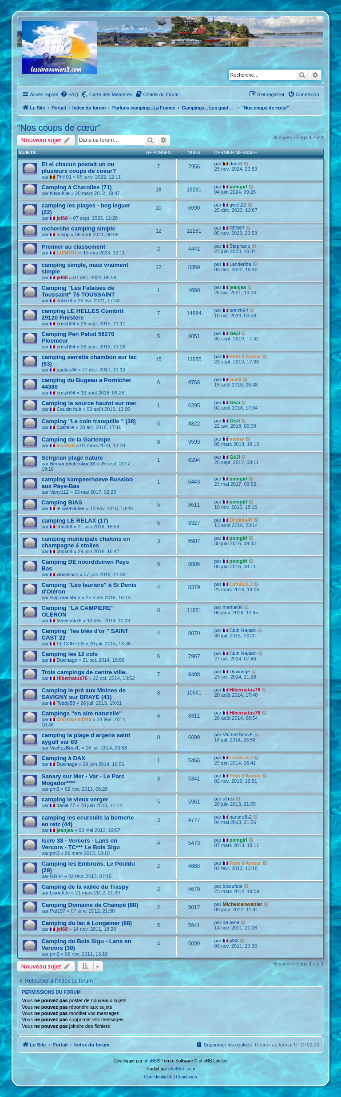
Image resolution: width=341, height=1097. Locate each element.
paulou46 (66, 369)
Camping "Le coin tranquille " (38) (88, 421)
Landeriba (240, 264)
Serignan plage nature (72, 457)
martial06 (233, 607)
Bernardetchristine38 (72, 463)
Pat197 (57, 911)
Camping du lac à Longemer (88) (86, 923)
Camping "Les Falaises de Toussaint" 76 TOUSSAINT (78, 291)
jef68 (61, 218)
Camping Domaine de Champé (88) (89, 905)
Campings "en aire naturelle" (81, 713)
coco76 (64, 300)
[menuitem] (69, 94)
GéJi (235, 333)
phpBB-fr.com (181, 1068)
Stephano (240, 246)
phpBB (150, 1060)
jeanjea (238, 287)
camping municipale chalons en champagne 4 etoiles (85, 542)
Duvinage (66, 660)
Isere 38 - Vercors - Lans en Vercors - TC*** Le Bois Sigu (80, 844)
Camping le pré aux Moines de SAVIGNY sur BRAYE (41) (83, 693)
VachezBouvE (65, 747)
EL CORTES (70, 643)
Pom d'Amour (246, 356)
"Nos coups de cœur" (59, 128)
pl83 (234, 940)
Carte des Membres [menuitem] (110, 94)
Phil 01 (63, 177)
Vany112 (59, 492)
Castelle (65, 427)
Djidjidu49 (241, 520)
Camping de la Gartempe (75, 439)
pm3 (54, 789)
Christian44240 (73, 719)
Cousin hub (68, 409)
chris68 (64, 526)
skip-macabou (65, 597)
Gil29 (236, 379)
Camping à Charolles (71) (76, 187)
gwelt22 (238, 204)
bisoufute (60, 193)
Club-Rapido (243, 630)
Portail (59, 107)
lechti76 (65, 445)
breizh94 (65, 323)
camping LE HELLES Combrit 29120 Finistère (82, 314)
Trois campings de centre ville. (84, 672)
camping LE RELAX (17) (74, 520)
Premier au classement (73, 246)
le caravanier (70, 508)
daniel (236, 163)
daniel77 (65, 805)
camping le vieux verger (74, 799)
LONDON (67, 252)
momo (237, 438)
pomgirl (238, 186)
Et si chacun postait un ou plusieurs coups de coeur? (78, 167)
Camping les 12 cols (69, 654)
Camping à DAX (63, 758)
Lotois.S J (241, 584)
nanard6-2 (241, 817)
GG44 (56, 876)
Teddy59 (65, 703)
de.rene (231, 922)
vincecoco (67, 574)
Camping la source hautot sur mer (88, 403)
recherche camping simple (78, 228)
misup (62, 234)
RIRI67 (237, 227)
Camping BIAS (61, 502)
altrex (229, 798)
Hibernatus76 (71, 678)
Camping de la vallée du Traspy (84, 886)
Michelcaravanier (242, 904)
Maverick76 (68, 620)
